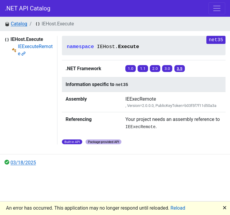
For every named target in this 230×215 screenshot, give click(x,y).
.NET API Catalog (28, 8)
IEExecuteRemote (35, 50)
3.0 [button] (167, 68)
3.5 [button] (179, 68)
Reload (177, 208)
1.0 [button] (130, 68)
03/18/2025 (23, 162)
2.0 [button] (155, 68)
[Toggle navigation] (216, 8)
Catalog (19, 24)
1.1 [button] (143, 68)
